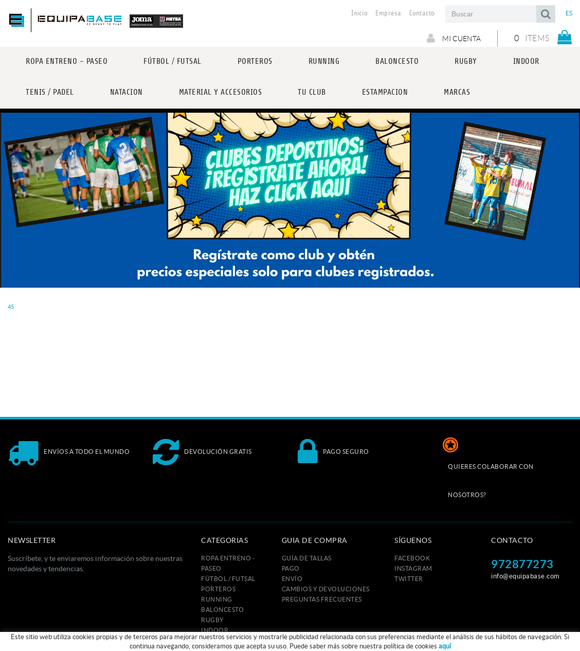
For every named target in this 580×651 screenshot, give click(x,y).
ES (569, 13)
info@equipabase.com (525, 576)
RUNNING (216, 599)
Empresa (388, 13)
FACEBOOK (412, 558)
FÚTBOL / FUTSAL (228, 578)
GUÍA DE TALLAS (307, 558)
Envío (292, 578)
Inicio (359, 13)
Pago (291, 568)
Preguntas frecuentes (322, 599)
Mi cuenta (454, 38)
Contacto (422, 13)
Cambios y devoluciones (326, 589)
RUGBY (212, 620)
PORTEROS (218, 589)
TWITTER (408, 578)
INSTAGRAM (413, 568)
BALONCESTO (222, 609)
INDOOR (214, 630)
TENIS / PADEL (222, 640)
